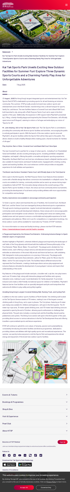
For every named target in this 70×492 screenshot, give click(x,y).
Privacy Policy (51, 482)
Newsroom (6, 52)
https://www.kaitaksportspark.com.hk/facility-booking (23, 229)
